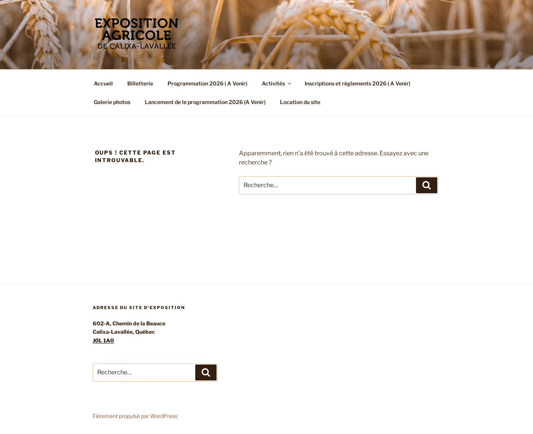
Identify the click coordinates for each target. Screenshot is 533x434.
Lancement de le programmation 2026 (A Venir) (205, 102)
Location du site (300, 102)
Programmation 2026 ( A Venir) (207, 83)
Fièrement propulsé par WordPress (135, 416)
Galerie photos (112, 102)
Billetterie (140, 83)
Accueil (103, 83)
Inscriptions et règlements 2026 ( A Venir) (357, 83)
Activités (277, 83)
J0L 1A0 (103, 340)
